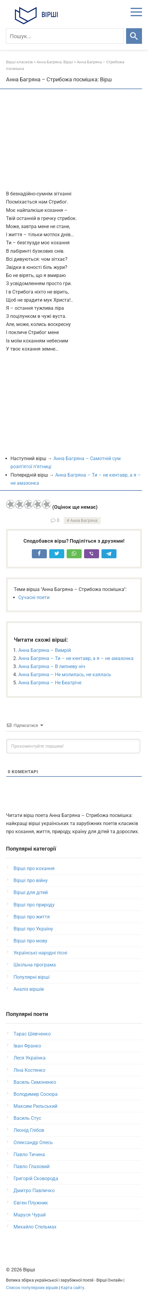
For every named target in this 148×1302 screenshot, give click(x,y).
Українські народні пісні (40, 953)
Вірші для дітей (31, 892)
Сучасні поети (34, 597)
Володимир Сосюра (36, 1094)
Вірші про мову (30, 941)
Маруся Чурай (30, 1215)
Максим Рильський (35, 1106)
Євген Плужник (31, 1203)
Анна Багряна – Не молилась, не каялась (64, 674)
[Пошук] (65, 36)
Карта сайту (72, 1287)
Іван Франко (27, 1046)
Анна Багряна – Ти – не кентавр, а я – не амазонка (76, 658)
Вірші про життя (32, 917)
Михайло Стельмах (35, 1227)
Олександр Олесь (33, 1142)
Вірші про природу (34, 905)
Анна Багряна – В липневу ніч (51, 666)
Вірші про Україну (33, 929)
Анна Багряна (84, 520)
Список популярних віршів (32, 1287)
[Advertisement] (74, 140)
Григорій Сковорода (36, 1178)
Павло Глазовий (32, 1166)
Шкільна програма (35, 965)
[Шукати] (134, 36)
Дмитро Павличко (34, 1190)
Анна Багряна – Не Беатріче (49, 683)
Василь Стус (27, 1118)
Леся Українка (30, 1058)
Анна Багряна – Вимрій (44, 650)
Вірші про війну (31, 880)
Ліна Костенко (29, 1070)
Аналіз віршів (29, 989)
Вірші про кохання (34, 868)
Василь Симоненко (35, 1082)
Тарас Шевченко (32, 1034)
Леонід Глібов (29, 1130)
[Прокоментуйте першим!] (73, 746)
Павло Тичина (29, 1154)
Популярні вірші (32, 977)
